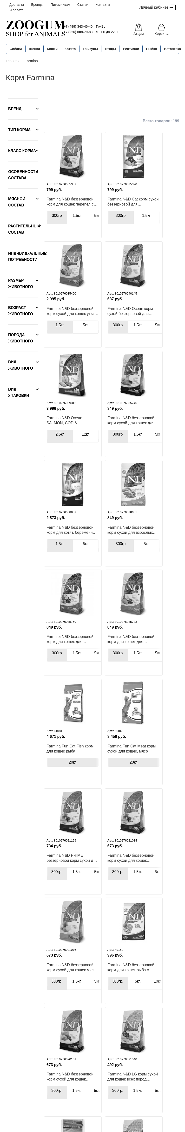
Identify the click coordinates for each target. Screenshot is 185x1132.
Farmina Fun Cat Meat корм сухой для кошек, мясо (135, 547)
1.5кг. (76, 678)
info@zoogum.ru (151, 1103)
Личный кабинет (157, 8)
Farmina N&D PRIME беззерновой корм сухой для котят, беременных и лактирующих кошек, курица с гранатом (60, 664)
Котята (70, 49)
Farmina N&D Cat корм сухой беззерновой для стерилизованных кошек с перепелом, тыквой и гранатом (98, 206)
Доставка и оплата (16, 7)
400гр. (94, 1022)
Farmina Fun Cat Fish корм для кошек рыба (98, 547)
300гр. (56, 678)
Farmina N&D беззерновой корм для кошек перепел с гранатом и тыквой (60, 206)
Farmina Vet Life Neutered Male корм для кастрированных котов (61, 1007)
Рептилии (131, 49)
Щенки (34, 49)
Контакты (102, 4)
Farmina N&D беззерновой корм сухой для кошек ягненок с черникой (94, 779)
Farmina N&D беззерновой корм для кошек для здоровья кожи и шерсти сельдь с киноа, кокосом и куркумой (132, 435)
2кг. (114, 1022)
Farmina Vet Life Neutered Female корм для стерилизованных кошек (98, 1007)
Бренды (37, 4)
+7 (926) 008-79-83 (78, 32)
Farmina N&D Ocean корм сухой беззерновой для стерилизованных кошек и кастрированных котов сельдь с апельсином (61, 321)
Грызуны (90, 49)
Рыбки (151, 49)
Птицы (110, 49)
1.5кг (77, 221)
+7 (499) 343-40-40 (78, 26)
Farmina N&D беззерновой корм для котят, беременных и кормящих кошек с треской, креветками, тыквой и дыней (60, 435)
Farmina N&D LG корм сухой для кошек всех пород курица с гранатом (131, 779)
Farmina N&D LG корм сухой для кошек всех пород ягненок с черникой (98, 893)
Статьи (82, 4)
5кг (151, 221)
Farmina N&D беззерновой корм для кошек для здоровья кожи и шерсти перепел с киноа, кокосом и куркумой (60, 550)
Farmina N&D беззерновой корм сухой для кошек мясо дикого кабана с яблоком (135, 664)
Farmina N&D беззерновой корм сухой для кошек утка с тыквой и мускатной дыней (135, 206)
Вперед (160, 1058)
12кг (110, 335)
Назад (61, 1058)
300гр (57, 221)
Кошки (52, 49)
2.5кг (90, 335)
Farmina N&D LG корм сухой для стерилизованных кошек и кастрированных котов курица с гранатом (132, 893)
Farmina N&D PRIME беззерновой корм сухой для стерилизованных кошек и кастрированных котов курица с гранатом (136, 1007)
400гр (57, 907)
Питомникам (60, 4)
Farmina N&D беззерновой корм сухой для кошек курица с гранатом (98, 664)
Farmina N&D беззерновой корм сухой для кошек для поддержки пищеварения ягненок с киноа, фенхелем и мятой (131, 321)
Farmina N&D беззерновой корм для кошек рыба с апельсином (60, 776)
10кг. (77, 1022)
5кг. (77, 792)
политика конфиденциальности (37, 1127)
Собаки (16, 49)
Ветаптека (172, 49)
